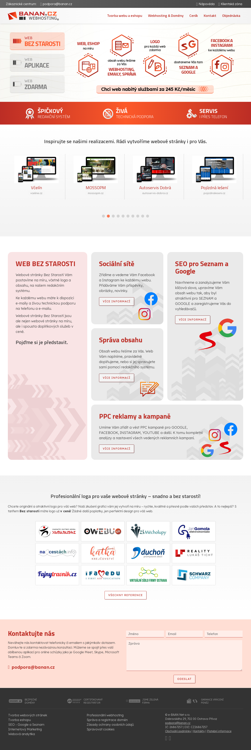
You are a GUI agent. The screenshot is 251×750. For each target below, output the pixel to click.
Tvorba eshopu (19, 720)
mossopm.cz (96, 193)
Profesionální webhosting (105, 715)
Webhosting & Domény (166, 15)
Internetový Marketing (25, 729)
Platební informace (219, 731)
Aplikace (45, 63)
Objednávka (231, 15)
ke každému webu (221, 44)
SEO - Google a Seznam (26, 725)
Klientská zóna (231, 4)
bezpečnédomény (31, 701)
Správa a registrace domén (107, 720)
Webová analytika (21, 734)
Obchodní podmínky (178, 731)
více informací (116, 301)
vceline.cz (36, 193)
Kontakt (210, 15)
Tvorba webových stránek (27, 715)
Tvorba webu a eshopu (124, 15)
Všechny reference (125, 595)
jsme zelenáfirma (150, 701)
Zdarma (45, 84)
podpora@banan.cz (57, 4)
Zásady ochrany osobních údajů (110, 725)
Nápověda (207, 4)
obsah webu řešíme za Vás (121, 68)
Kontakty (199, 731)
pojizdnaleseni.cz (214, 193)
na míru (88, 45)
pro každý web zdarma (155, 45)
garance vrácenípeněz (212, 701)
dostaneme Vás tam (188, 67)
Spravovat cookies (101, 729)
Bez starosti (45, 41)
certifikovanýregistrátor (93, 701)
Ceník (193, 15)
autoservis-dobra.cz (155, 193)
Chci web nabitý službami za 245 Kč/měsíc (148, 89)
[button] (103, 216)
